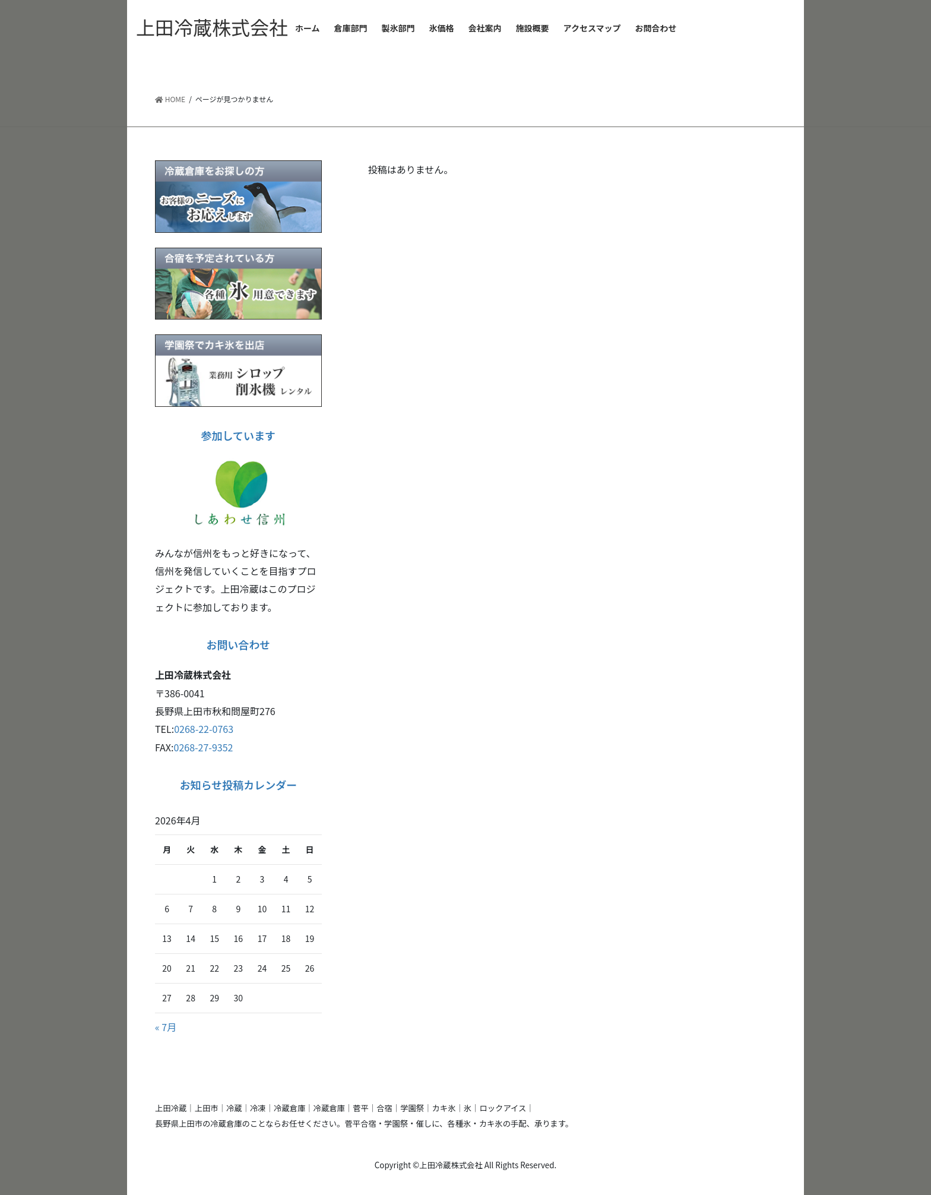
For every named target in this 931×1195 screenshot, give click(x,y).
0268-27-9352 (203, 747)
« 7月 (165, 1027)
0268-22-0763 (203, 729)
